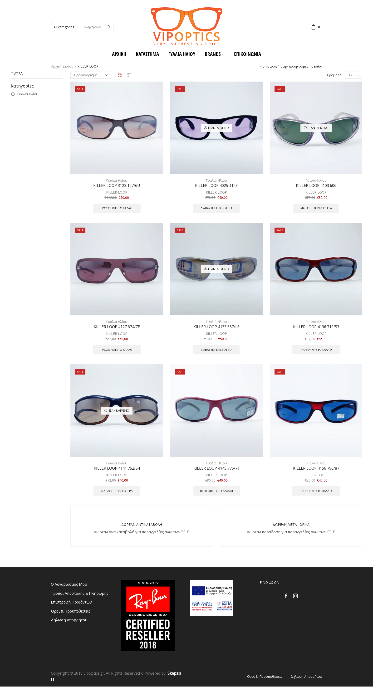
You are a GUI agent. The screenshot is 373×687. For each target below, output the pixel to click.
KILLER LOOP (116, 192)
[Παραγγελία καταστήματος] (90, 75)
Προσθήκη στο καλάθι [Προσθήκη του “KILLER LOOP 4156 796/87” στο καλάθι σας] (316, 491)
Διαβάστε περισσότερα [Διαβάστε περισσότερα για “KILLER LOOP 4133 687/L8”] (216, 349)
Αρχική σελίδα (62, 66)
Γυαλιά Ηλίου (181, 54)
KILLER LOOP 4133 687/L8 (216, 326)
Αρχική (119, 54)
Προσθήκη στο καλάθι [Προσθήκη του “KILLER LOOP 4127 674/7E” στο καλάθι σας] (116, 349)
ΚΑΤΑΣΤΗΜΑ (147, 54)
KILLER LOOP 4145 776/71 (216, 468)
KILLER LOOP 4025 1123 (216, 185)
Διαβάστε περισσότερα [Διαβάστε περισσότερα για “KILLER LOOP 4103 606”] (316, 208)
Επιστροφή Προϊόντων (71, 602)
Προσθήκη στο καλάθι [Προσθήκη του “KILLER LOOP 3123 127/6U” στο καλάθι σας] (116, 208)
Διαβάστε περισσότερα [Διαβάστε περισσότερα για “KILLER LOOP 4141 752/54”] (117, 491)
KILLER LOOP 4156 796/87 (316, 468)
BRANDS (215, 54)
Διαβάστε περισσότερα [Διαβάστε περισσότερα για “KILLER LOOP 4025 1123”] (216, 208)
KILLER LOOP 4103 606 (316, 185)
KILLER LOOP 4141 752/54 (117, 468)
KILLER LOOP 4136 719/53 (316, 326)
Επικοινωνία (247, 54)
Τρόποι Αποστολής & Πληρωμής (79, 593)
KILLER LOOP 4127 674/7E (117, 326)
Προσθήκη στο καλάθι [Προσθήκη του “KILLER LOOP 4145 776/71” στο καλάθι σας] (216, 491)
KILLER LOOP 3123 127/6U (116, 185)
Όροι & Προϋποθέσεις (70, 611)
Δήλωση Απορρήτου (69, 620)
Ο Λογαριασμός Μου (69, 584)
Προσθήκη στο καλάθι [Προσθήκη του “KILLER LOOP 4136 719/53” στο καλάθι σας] (316, 349)
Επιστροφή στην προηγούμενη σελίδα (292, 66)
